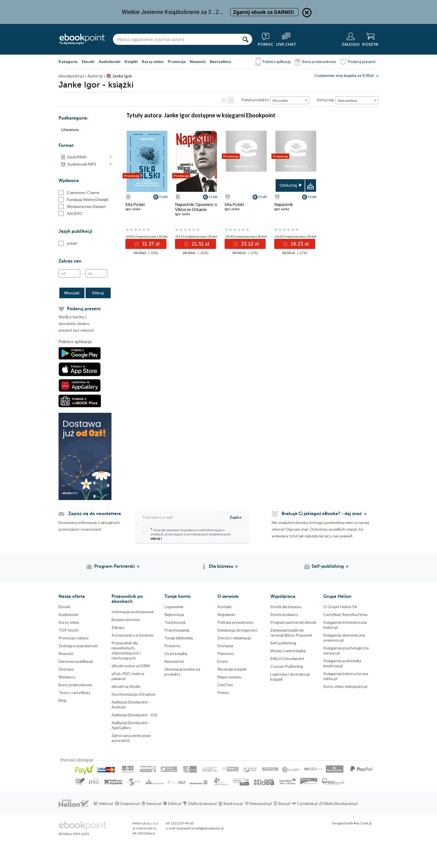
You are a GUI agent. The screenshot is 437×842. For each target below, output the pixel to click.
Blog (62, 700)
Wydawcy (67, 676)
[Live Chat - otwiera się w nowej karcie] (286, 39)
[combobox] (289, 100)
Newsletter (174, 661)
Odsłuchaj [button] (288, 185)
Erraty (222, 661)
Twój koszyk (175, 622)
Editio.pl (174, 803)
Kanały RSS (5, 780)
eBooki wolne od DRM (130, 665)
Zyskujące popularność (78, 645)
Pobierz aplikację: (76, 341)
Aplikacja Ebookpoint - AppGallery (130, 725)
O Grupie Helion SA (340, 606)
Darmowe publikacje (76, 661)
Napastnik (283, 204)
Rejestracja (174, 614)
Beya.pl (284, 803)
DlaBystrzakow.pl (202, 803)
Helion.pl (106, 803)
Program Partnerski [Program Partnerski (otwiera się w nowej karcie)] (114, 566)
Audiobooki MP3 (89, 164)
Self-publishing (283, 642)
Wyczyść (72, 292)
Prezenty (172, 645)
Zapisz (236, 517)
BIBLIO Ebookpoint (287, 658)
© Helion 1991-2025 (74, 834)
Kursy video (153, 61)
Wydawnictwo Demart (82, 206)
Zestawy (66, 669)
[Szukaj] (245, 39)
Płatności (225, 653)
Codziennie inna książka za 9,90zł (343, 76)
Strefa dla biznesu (285, 606)
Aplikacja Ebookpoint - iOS (134, 714)
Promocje (177, 61)
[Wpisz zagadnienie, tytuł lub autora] (175, 39)
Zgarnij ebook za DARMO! (264, 12)
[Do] (96, 273)
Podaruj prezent (362, 61)
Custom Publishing (286, 666)
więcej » (156, 538)
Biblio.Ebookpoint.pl (341, 803)
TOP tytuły (69, 630)
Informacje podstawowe (132, 611)
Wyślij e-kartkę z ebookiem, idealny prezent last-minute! (76, 323)
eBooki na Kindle (125, 686)
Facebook (5, 719)
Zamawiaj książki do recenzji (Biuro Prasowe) (291, 632)
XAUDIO (70, 213)
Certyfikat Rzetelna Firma (345, 614)
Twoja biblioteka (178, 637)
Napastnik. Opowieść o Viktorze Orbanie (196, 207)
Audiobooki (109, 61)
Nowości (198, 61)
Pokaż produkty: (255, 99)
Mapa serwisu (229, 676)
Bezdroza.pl (233, 803)
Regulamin (226, 614)
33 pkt (262, 197)
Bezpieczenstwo (125, 619)
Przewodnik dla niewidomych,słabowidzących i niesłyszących (126, 650)
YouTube (5, 752)
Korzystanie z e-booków (132, 635)
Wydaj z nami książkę (288, 650)
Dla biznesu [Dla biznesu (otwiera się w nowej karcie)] (221, 566)
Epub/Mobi (89, 156)
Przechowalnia (177, 630)
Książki (131, 61)
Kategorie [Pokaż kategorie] (68, 61)
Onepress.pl (130, 803)
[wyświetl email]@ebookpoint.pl (200, 828)
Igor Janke (132, 209)
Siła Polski (135, 204)
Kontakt (224, 606)
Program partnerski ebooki (293, 622)
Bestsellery (220, 61)
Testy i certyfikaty (74, 692)
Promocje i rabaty (74, 637)
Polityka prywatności (235, 622)
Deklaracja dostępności (237, 630)
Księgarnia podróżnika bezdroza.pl (342, 663)
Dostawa (225, 645)
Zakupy (117, 627)
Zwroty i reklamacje (234, 637)
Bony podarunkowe (319, 61)
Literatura (70, 129)
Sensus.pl (153, 803)
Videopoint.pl (260, 803)
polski (68, 243)
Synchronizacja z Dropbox (133, 694)
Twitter (5, 730)
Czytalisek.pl (307, 803)
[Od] (69, 273)
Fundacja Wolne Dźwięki (83, 199)
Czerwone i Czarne (79, 192)
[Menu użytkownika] (351, 39)
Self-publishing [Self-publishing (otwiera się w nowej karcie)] (328, 566)
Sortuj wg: (326, 99)
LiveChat (225, 684)
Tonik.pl (366, 823)
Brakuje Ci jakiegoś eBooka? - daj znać (321, 513)
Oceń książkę (175, 653)
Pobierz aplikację (276, 61)
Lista (223, 100)
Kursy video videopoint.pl (345, 686)
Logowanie (173, 606)
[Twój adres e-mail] (179, 517)
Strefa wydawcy (284, 614)
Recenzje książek (232, 669)
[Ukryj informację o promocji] (306, 12)
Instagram (5, 741)
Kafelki (230, 100)
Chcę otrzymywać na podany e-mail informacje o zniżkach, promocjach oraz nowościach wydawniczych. (186, 533)
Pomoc (223, 692)
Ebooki (88, 61)
